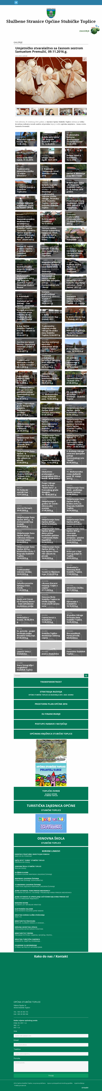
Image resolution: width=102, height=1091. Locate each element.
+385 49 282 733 (22, 1012)
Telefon (17, 1049)
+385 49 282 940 (22, 1014)
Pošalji (51, 1075)
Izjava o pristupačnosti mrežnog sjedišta (59, 1083)
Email (16, 1040)
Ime (15, 1031)
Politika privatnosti (20, 1085)
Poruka (17, 1058)
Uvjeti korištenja (79, 1083)
